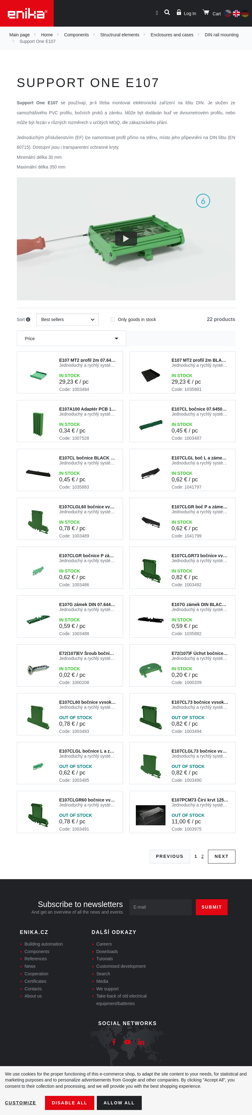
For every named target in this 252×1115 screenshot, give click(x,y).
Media (102, 981)
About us (33, 995)
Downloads (107, 951)
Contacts (33, 988)
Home (47, 34)
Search (103, 973)
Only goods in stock (133, 317)
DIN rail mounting (222, 34)
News (30, 966)
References (36, 958)
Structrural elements (119, 34)
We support (107, 988)
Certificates (36, 981)
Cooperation (36, 973)
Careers (104, 943)
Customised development (121, 966)
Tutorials (104, 958)
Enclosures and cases (172, 34)
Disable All (69, 1102)
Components (76, 34)
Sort (24, 320)
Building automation (44, 943)
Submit (211, 907)
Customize (20, 1102)
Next (222, 856)
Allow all (119, 1102)
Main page (19, 34)
